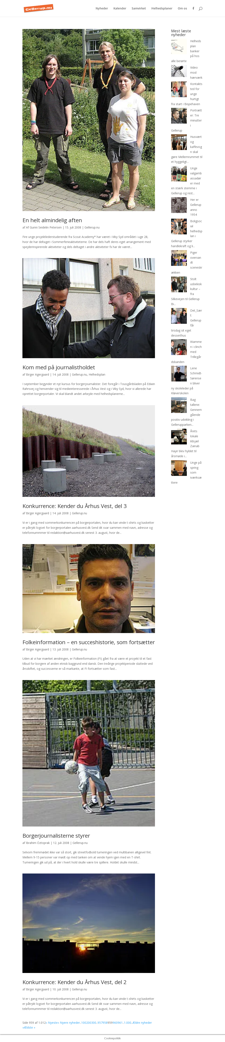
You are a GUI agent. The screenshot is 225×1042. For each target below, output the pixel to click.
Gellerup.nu (92, 227)
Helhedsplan (97, 374)
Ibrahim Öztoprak (38, 843)
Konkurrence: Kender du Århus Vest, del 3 (74, 506)
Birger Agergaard (37, 374)
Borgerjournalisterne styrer (56, 835)
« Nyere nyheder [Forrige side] (69, 1023)
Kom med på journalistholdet (58, 367)
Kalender (119, 8)
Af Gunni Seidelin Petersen (44, 227)
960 (115, 1023)
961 (120, 1023)
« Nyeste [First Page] (52, 1023)
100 (83, 1023)
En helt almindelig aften (52, 220)
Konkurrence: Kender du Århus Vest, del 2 (74, 982)
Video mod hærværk (196, 72)
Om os (182, 8)
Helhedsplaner (161, 8)
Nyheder (102, 8)
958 (105, 1023)
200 (88, 1023)
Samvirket (139, 8)
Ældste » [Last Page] (29, 1027)
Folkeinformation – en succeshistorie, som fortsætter (88, 642)
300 (93, 1023)
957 (100, 1023)
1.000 (127, 1023)
